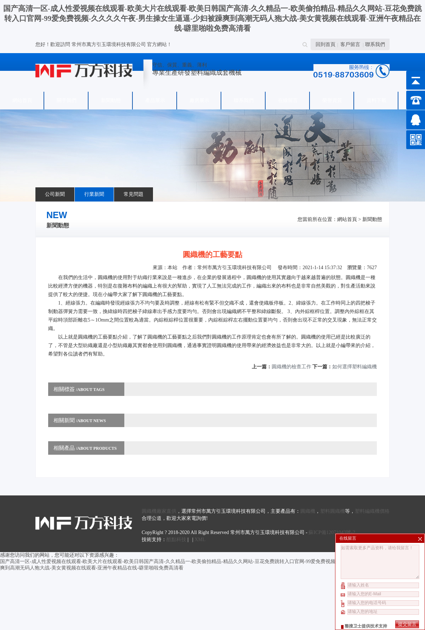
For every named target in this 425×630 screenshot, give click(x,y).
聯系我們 (375, 44)
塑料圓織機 (332, 511)
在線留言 (288, 100)
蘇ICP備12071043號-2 (331, 532)
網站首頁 (22, 100)
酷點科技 (176, 539)
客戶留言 (350, 44)
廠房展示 (199, 100)
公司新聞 (55, 194)
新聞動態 (111, 100)
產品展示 (155, 100)
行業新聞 (94, 194)
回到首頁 (325, 44)
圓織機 (307, 511)
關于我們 (66, 100)
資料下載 (376, 100)
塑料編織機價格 (372, 511)
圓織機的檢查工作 (291, 366)
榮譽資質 (332, 100)
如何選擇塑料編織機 (354, 366)
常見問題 (133, 194)
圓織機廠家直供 (159, 511)
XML (199, 539)
